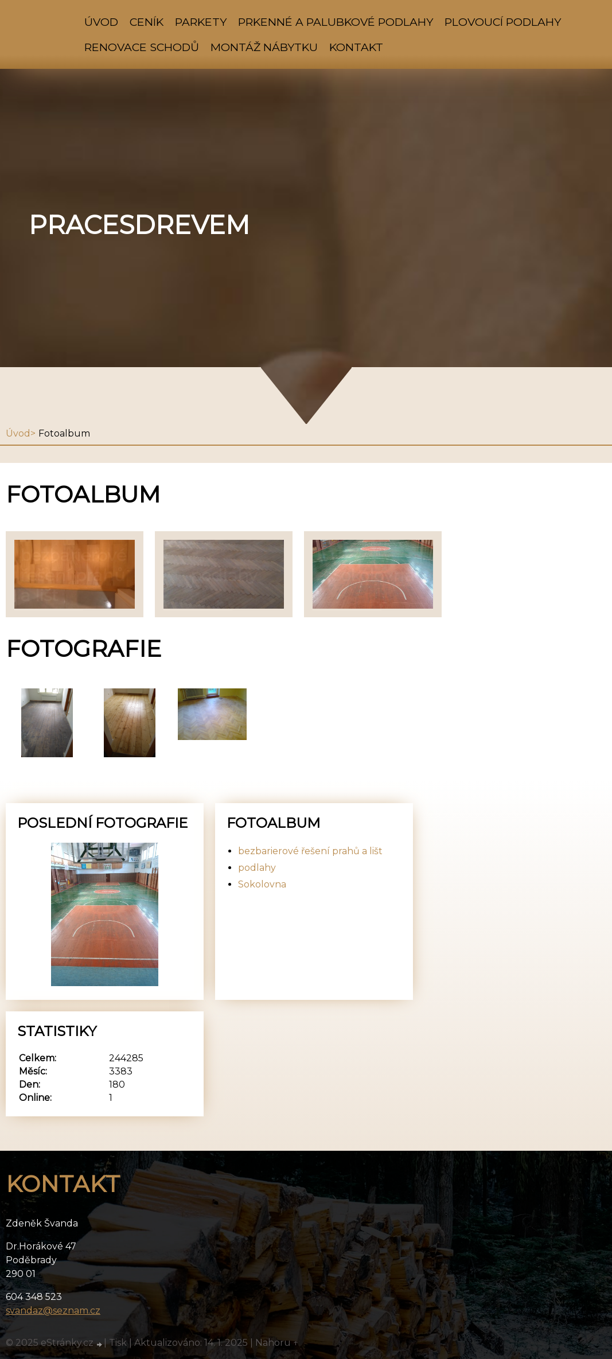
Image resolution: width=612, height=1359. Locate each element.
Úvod (101, 22)
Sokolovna (262, 884)
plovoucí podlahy (503, 22)
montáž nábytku (264, 47)
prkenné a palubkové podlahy (335, 22)
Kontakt (356, 47)
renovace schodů (141, 47)
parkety (201, 22)
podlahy (257, 867)
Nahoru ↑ (277, 1342)
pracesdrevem (139, 224)
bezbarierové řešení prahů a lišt (310, 851)
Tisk (118, 1342)
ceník (146, 22)
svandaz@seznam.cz (53, 1310)
